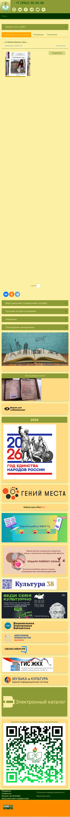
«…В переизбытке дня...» (15, 42)
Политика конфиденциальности (50, 793)
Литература (38, 35)
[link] (35, 27)
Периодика (52, 35)
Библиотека (34, 507)
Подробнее (57, 53)
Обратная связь (43, 796)
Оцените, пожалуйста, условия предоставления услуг (34, 722)
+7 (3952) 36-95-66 (30, 3)
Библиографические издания (17, 35)
